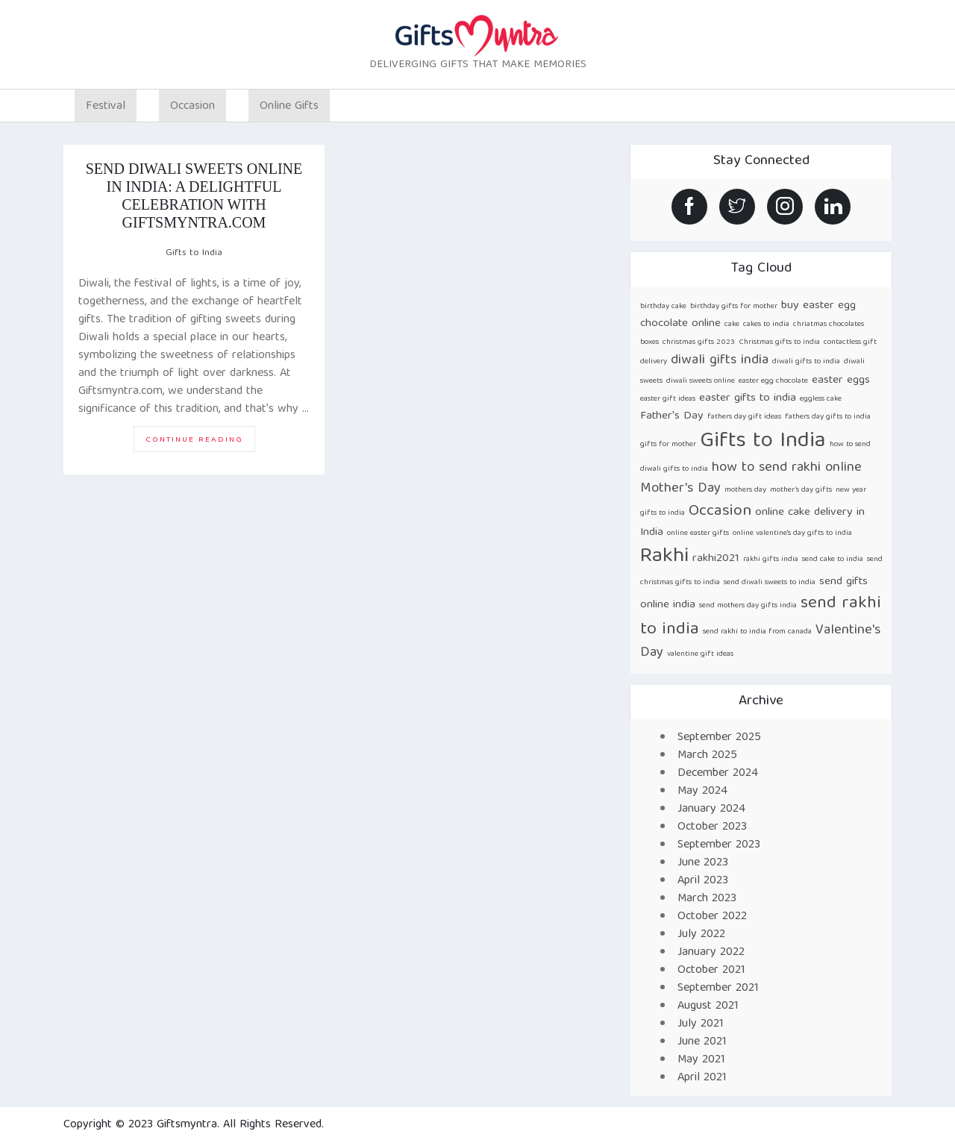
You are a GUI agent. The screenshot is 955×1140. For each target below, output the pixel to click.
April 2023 (702, 881)
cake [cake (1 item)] (731, 324)
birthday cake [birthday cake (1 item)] (663, 306)
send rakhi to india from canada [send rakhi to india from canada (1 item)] (757, 632)
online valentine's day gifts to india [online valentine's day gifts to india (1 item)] (792, 533)
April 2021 (702, 1078)
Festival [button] (105, 106)
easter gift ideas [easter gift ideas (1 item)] (667, 399)
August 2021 (708, 1006)
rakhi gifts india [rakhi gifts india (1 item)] (770, 559)
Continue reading (200, 442)
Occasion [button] (192, 106)
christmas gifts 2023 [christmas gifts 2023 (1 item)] (699, 342)
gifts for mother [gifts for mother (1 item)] (668, 444)
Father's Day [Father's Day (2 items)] (672, 416)
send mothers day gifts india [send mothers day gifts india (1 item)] (748, 606)
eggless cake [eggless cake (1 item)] (821, 399)
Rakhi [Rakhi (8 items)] (664, 557)
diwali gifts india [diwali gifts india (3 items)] (719, 360)
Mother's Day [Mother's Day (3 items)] (680, 489)
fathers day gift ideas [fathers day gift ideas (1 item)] (744, 417)
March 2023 (706, 899)
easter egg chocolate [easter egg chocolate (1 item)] (773, 381)
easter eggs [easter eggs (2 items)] (841, 380)
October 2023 (712, 827)
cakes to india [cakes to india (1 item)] (766, 324)
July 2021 (700, 1024)
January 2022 (711, 952)
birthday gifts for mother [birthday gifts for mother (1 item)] (733, 306)
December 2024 (717, 773)
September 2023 (718, 845)
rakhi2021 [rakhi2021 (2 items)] (715, 558)
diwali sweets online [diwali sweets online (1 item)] (700, 381)
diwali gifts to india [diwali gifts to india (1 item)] (806, 362)
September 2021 (718, 988)
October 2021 (711, 970)
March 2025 (707, 755)
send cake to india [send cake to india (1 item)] (832, 559)
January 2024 (711, 809)
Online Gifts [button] (289, 106)
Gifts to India (194, 253)
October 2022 (712, 916)
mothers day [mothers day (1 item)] (745, 490)
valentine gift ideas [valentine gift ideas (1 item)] (700, 654)
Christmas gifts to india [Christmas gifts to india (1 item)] (779, 342)
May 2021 (701, 1060)
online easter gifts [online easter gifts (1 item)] (698, 533)
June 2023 (702, 863)
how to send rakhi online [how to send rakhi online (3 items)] (787, 468)
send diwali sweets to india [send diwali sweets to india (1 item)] (769, 582)
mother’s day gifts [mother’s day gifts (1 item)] (801, 490)
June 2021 (702, 1042)
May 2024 (702, 791)
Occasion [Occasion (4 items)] (720, 511)
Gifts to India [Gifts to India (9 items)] (763, 441)
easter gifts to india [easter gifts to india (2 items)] (747, 398)
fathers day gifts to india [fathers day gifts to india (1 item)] (828, 417)
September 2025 (719, 737)
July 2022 (701, 934)
